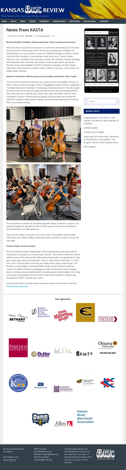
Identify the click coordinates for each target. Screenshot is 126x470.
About (13, 21)
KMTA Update (90, 146)
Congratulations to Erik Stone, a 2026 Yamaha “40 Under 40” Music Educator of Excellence (101, 120)
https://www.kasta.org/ (17, 286)
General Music (59, 21)
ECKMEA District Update (94, 132)
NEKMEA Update (91, 128)
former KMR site (9, 460)
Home (4, 21)
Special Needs (90, 21)
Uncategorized (43, 36)
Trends (32, 21)
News (22, 21)
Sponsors (104, 21)
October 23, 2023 (17, 36)
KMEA (30, 36)
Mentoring (75, 21)
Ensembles (44, 21)
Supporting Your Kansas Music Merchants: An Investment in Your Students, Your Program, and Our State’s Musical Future (101, 139)
